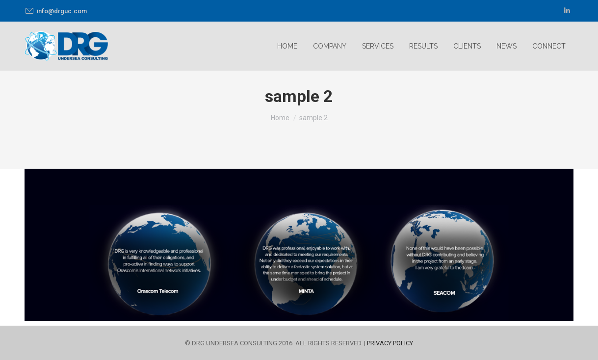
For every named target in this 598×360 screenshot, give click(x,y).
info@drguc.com (56, 11)
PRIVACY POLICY (390, 343)
